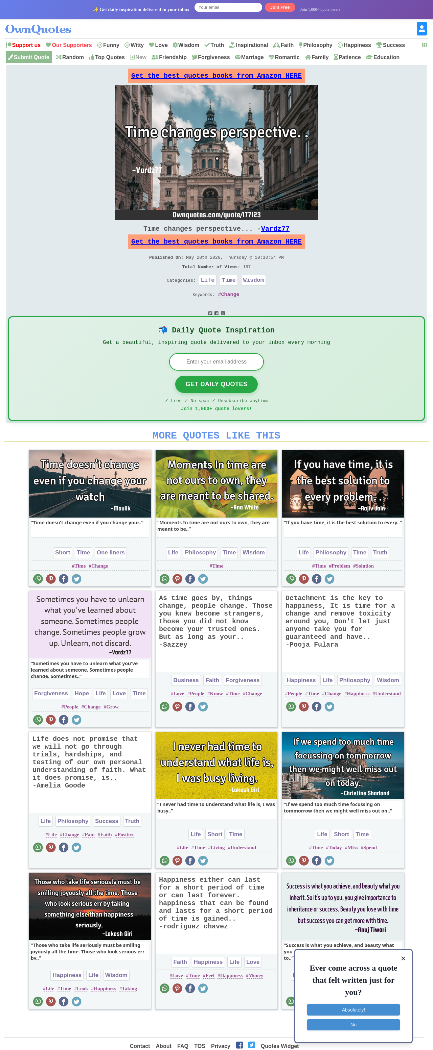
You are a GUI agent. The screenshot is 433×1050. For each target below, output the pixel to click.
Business (186, 701)
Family (320, 57)
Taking (129, 1009)
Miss (352, 868)
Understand (388, 714)
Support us (26, 45)
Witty (137, 45)
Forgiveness (214, 57)
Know (216, 714)
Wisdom (188, 45)
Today (335, 868)
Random (73, 57)
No (353, 1024)
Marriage (252, 57)
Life (208, 292)
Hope (82, 714)
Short (62, 573)
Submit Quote (31, 57)
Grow (112, 727)
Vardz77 (275, 234)
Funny (111, 45)
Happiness (357, 45)
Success (394, 45)
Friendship (173, 57)
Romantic (287, 57)
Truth (217, 45)
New (140, 57)
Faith (287, 45)
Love (161, 45)
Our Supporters (72, 45)
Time (229, 292)
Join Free (280, 7)
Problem (341, 587)
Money (255, 996)
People (71, 727)
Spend (370, 868)
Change (230, 307)
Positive (125, 855)
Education (386, 57)
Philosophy (317, 45)
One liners (111, 573)
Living (218, 868)
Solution (365, 587)
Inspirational (252, 45)
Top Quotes (110, 57)
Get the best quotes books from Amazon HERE (216, 77)
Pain (90, 855)
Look (82, 1009)
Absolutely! (353, 1009)
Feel (209, 996)
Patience (350, 57)
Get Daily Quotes (216, 401)
